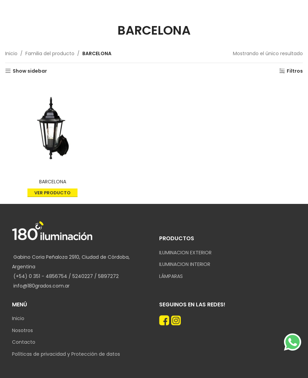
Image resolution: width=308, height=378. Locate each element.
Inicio (11, 53)
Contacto (23, 342)
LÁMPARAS (171, 276)
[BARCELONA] (52, 128)
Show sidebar (30, 71)
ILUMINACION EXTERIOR (185, 252)
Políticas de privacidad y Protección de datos (66, 354)
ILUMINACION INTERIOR (184, 264)
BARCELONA (52, 181)
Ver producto (52, 193)
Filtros (295, 71)
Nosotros (22, 330)
